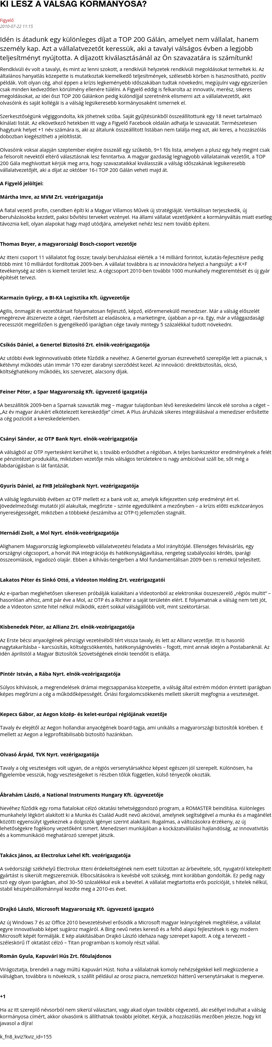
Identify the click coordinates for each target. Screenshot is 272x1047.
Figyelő (7, 20)
